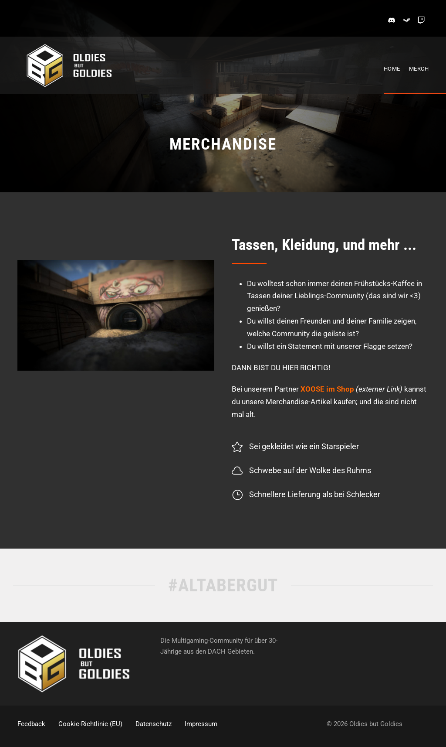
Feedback (31, 724)
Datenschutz (153, 724)
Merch (419, 68)
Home (392, 68)
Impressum (201, 724)
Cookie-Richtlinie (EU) (90, 724)
